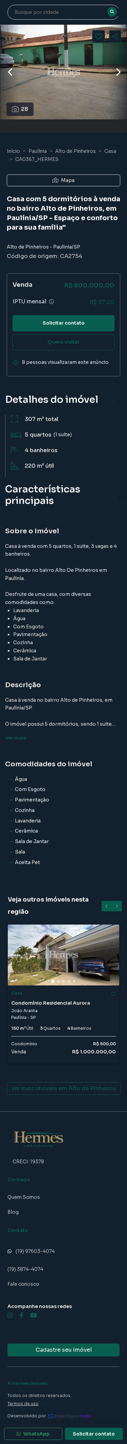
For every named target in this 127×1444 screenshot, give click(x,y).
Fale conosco (23, 1284)
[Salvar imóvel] (98, 36)
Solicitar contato (64, 323)
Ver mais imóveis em (63, 1089)
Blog (13, 1212)
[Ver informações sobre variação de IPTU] (51, 301)
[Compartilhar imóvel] (115, 36)
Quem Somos (23, 1197)
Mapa (63, 180)
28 (20, 109)
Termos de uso (23, 1403)
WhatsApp (33, 1434)
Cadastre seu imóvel (64, 1349)
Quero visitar (63, 342)
